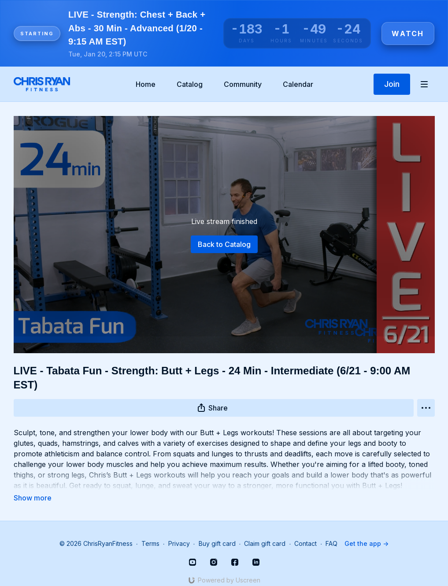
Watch (408, 33)
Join (392, 84)
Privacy (179, 531)
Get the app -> (366, 531)
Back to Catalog (224, 244)
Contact (305, 531)
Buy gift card (217, 531)
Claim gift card (264, 531)
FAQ (331, 531)
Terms (150, 531)
